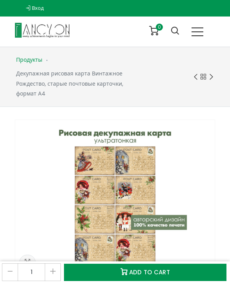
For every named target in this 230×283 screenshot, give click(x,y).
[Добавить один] (53, 272)
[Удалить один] (10, 272)
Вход (35, 8)
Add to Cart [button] (145, 272)
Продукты (29, 60)
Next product (211, 77)
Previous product (196, 77)
